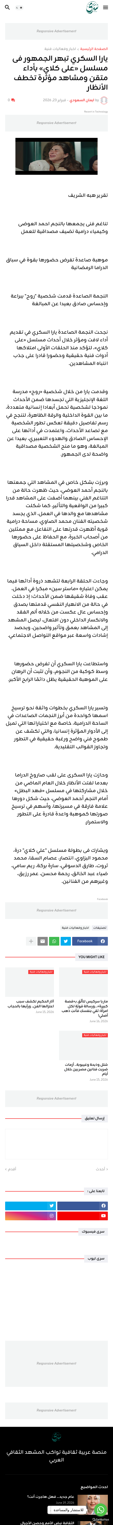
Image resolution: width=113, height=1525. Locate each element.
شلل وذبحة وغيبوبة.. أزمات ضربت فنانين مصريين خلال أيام (86, 1070)
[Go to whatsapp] (100, 1509)
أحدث (100, 1169)
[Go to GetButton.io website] (100, 1519)
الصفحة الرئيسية (94, 49)
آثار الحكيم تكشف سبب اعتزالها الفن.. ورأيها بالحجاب (31, 1004)
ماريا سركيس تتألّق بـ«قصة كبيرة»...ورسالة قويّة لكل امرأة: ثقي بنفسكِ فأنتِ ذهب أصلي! (85, 1008)
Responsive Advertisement (56, 31)
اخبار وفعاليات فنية (60, 49)
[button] (106, 7)
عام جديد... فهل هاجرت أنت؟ (50, 1497)
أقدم (12, 1169)
